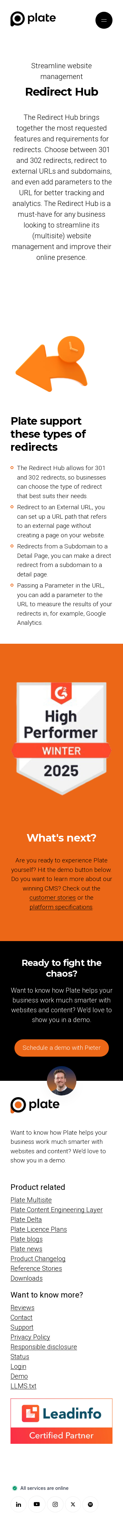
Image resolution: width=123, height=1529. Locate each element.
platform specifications (61, 906)
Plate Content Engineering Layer (56, 1210)
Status (19, 1356)
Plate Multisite (31, 1200)
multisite (48, 236)
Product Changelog (38, 1259)
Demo (19, 1376)
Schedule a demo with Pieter (62, 1047)
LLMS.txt (23, 1386)
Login (18, 1366)
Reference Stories (36, 1268)
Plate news (26, 1249)
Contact (21, 1317)
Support (21, 1327)
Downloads (26, 1278)
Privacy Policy (30, 1337)
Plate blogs (26, 1239)
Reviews (22, 1307)
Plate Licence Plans (38, 1229)
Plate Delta (26, 1219)
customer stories (53, 897)
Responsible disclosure (43, 1346)
